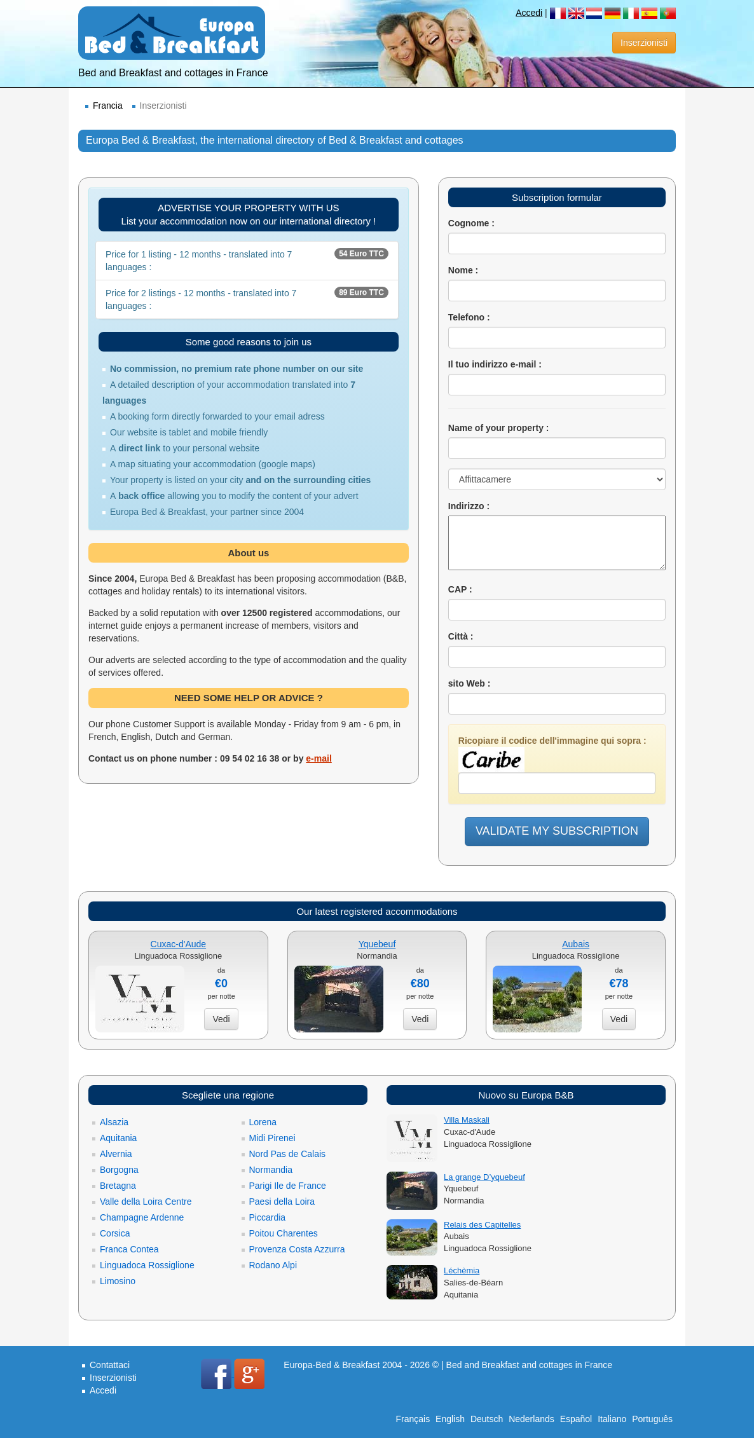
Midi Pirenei (272, 1138)
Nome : (463, 270)
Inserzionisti (644, 43)
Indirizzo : (469, 506)
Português (652, 1419)
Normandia (270, 1170)
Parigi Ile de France (287, 1186)
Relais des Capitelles (482, 1224)
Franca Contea (129, 1249)
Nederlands (531, 1419)
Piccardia (267, 1217)
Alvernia (116, 1154)
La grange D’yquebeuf (484, 1177)
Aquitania (118, 1138)
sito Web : (469, 683)
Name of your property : (498, 428)
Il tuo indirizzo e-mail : (495, 364)
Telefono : (469, 317)
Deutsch (486, 1419)
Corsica (115, 1233)
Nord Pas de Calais (287, 1154)
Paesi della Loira (282, 1201)
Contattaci (110, 1365)
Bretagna (118, 1186)
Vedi (221, 1019)
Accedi (529, 13)
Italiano (612, 1419)
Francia (108, 105)
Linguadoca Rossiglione (147, 1265)
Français (413, 1419)
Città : (461, 636)
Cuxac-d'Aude (179, 944)
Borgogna (119, 1170)
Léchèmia (461, 1270)
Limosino (117, 1281)
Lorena (263, 1122)
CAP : (460, 589)
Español (576, 1419)
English (450, 1419)
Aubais (575, 944)
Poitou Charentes (283, 1233)
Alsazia (114, 1122)
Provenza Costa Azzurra (297, 1249)
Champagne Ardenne (142, 1217)
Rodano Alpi (273, 1265)
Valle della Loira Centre (146, 1201)
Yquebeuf (377, 944)
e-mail (318, 758)
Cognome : (471, 223)
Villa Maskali (467, 1120)
